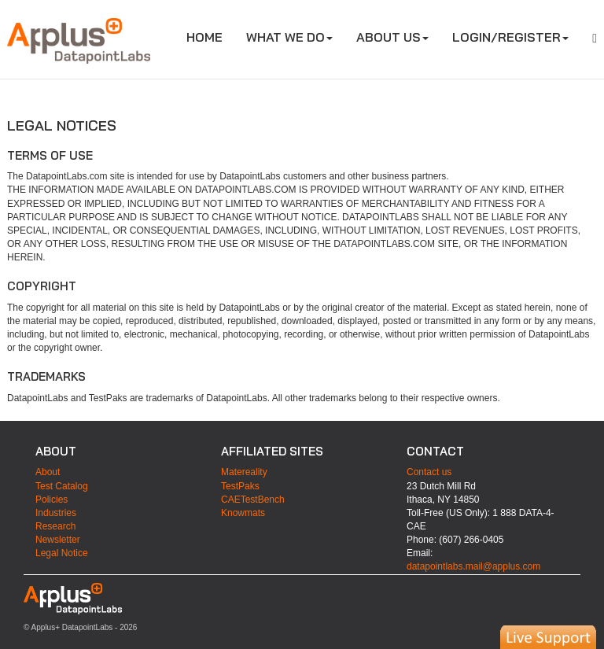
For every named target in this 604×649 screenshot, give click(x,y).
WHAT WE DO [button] (289, 37)
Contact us (429, 472)
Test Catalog (61, 486)
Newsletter (57, 539)
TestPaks (240, 486)
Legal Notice (61, 553)
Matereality (244, 472)
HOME (210, 36)
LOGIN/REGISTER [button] (510, 37)
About (47, 472)
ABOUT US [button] (392, 37)
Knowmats (243, 512)
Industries (55, 512)
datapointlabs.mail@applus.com (473, 566)
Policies (51, 499)
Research (55, 526)
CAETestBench (253, 499)
